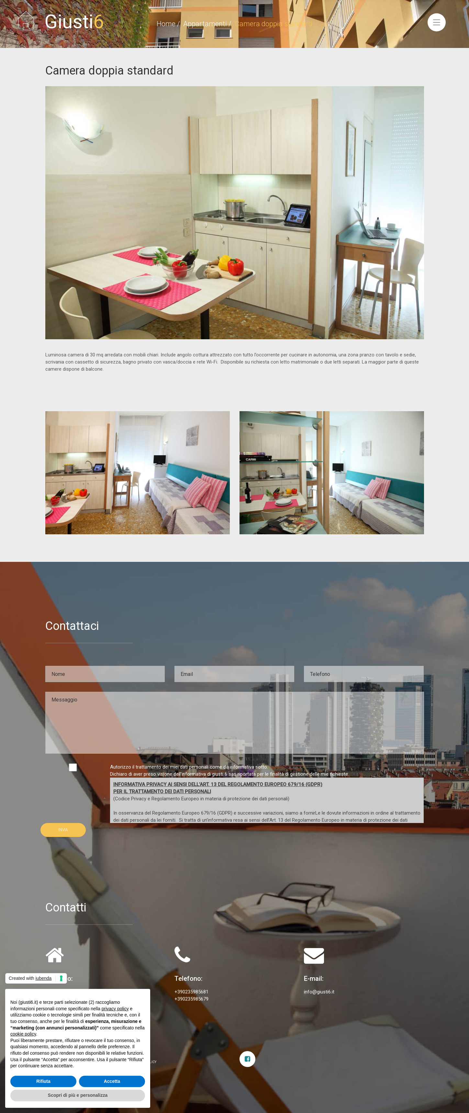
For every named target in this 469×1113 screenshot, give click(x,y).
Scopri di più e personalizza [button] (77, 1095)
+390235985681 (191, 992)
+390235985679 (191, 999)
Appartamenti (205, 24)
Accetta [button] (112, 1081)
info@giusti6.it (319, 992)
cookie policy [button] (23, 1034)
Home (166, 24)
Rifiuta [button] (43, 1081)
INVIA (63, 830)
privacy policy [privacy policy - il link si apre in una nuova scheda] (115, 1008)
